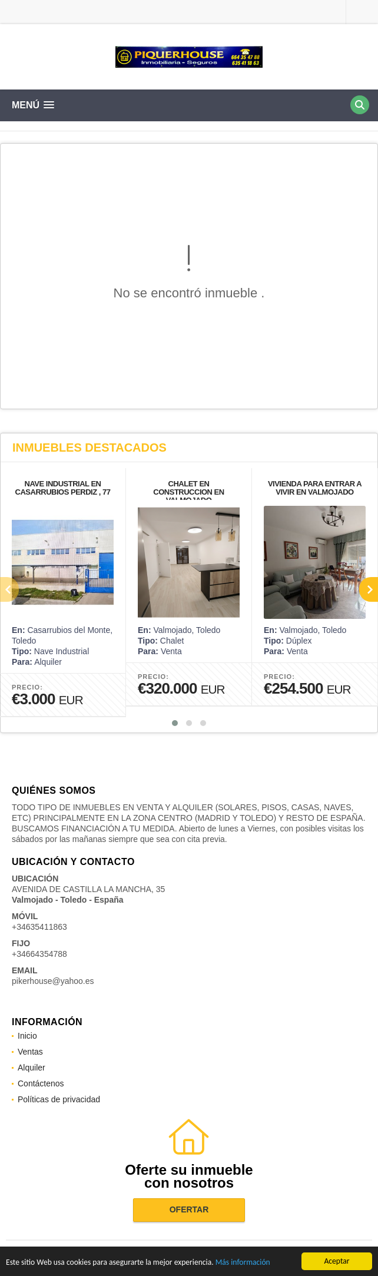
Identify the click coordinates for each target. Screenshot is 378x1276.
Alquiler (31, 1067)
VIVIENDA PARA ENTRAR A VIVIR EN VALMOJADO (315, 487)
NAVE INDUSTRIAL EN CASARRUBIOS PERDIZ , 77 (63, 487)
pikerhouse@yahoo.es (53, 981)
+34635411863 (39, 927)
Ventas (30, 1051)
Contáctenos (41, 1083)
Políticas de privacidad (59, 1099)
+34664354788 (39, 954)
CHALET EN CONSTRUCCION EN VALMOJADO (188, 492)
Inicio (27, 1035)
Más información (242, 1263)
